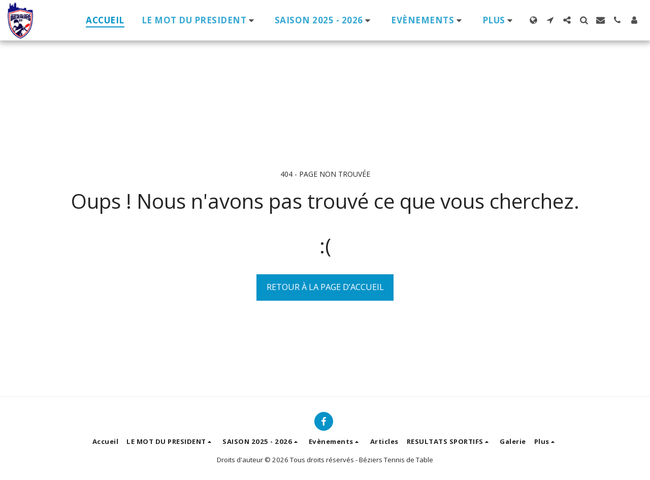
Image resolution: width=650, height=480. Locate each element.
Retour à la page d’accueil (325, 287)
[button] (199, 20)
